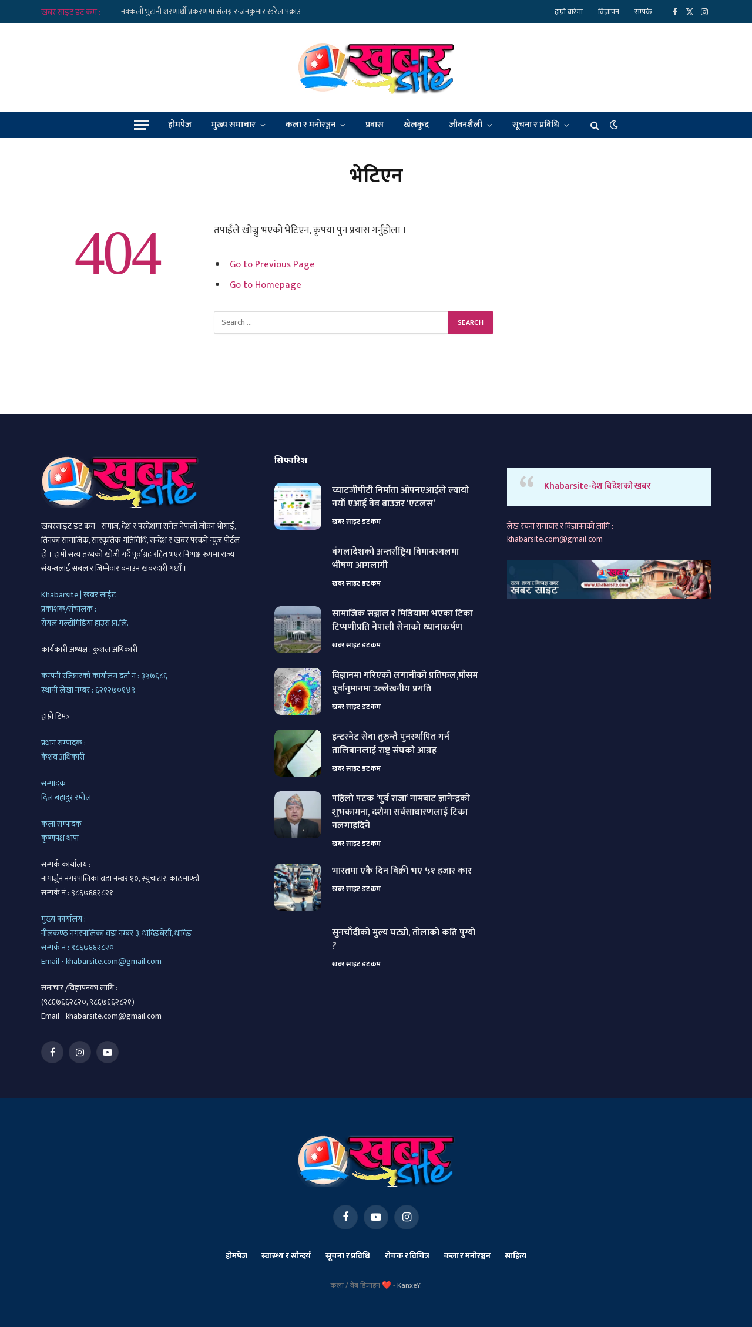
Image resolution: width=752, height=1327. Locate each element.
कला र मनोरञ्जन (310, 124)
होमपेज (180, 124)
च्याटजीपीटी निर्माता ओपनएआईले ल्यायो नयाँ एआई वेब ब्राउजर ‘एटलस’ (400, 497)
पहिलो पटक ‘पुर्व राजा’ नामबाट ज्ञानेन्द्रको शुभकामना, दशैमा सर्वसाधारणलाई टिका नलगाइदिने (401, 812)
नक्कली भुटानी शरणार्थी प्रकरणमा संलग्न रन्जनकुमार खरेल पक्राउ (211, 11)
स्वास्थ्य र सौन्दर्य (286, 1255)
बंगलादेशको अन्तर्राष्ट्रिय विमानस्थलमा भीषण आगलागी (395, 559)
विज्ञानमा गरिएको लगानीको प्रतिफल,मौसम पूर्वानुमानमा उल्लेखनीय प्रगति (405, 682)
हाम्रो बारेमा (569, 11)
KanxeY (408, 1285)
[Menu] (141, 124)
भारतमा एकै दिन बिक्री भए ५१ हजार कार (402, 871)
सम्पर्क (643, 11)
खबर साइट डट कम (356, 522)
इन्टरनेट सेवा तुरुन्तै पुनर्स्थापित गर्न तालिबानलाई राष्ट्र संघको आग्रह (390, 744)
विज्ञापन (608, 11)
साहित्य (515, 1255)
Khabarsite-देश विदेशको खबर (597, 486)
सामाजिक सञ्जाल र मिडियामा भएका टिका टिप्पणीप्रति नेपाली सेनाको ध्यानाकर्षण (402, 620)
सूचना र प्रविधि (535, 124)
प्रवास (374, 124)
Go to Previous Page (272, 264)
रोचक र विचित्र (407, 1255)
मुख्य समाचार (234, 124)
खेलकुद (416, 124)
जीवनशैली (465, 124)
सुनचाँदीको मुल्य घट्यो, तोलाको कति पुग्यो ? (403, 939)
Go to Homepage (265, 285)
